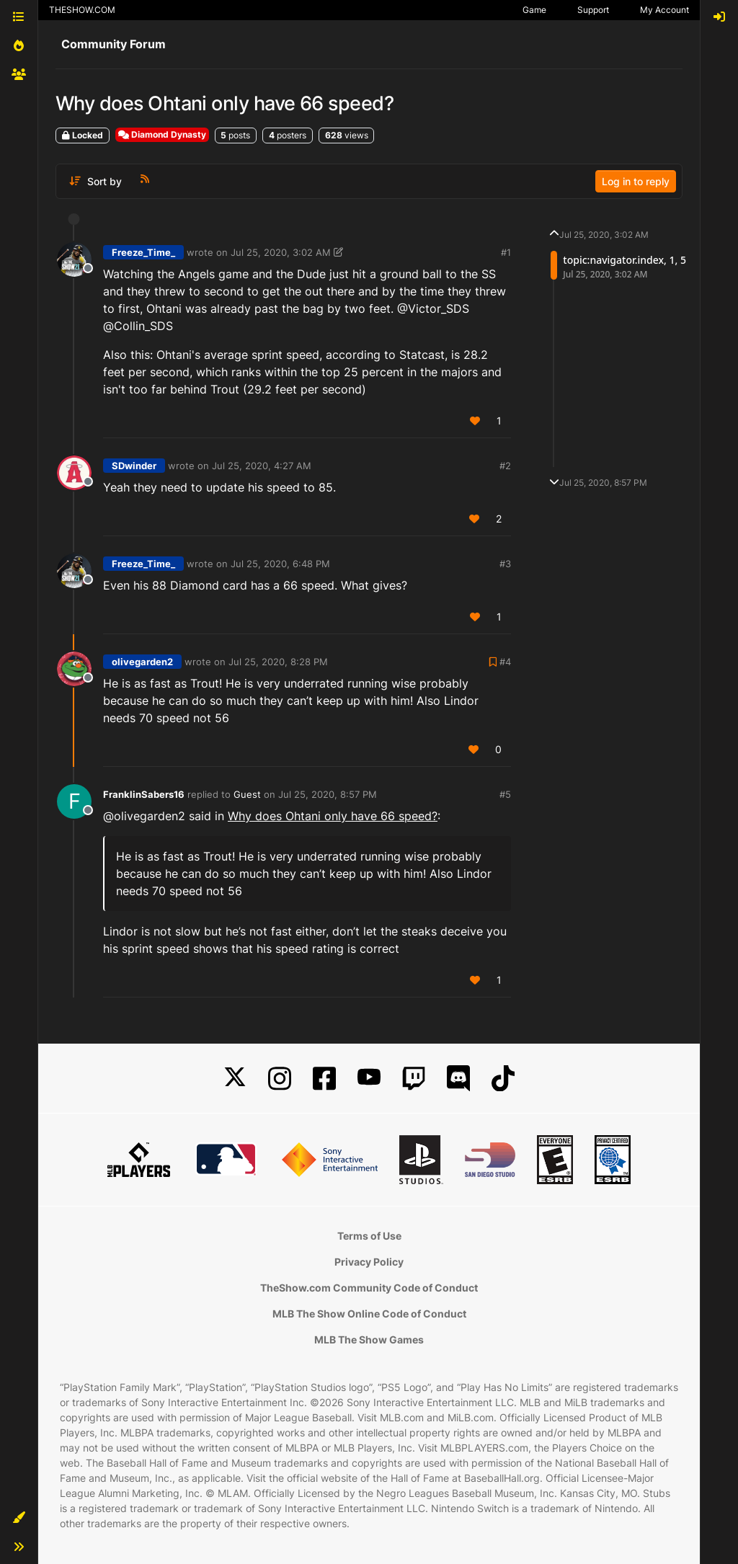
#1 (506, 252)
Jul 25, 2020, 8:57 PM (327, 794)
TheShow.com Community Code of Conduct (369, 1287)
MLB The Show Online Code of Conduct (369, 1313)
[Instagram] (279, 1078)
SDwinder (134, 465)
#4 (505, 661)
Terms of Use (369, 1236)
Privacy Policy (369, 1262)
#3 (505, 563)
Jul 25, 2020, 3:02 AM (281, 252)
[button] (19, 1517)
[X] (234, 1078)
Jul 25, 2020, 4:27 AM (261, 465)
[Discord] (458, 1078)
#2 (505, 465)
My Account (664, 9)
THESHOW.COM (82, 9)
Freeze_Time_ (143, 252)
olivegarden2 (142, 661)
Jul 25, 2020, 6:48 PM (280, 563)
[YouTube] (369, 1078)
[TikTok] (503, 1078)
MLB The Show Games (369, 1339)
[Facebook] (324, 1078)
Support (593, 9)
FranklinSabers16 (143, 794)
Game (534, 9)
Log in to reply (636, 181)
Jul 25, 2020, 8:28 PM (278, 661)
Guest (247, 794)
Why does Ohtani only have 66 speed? (332, 816)
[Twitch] (413, 1078)
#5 (505, 794)
